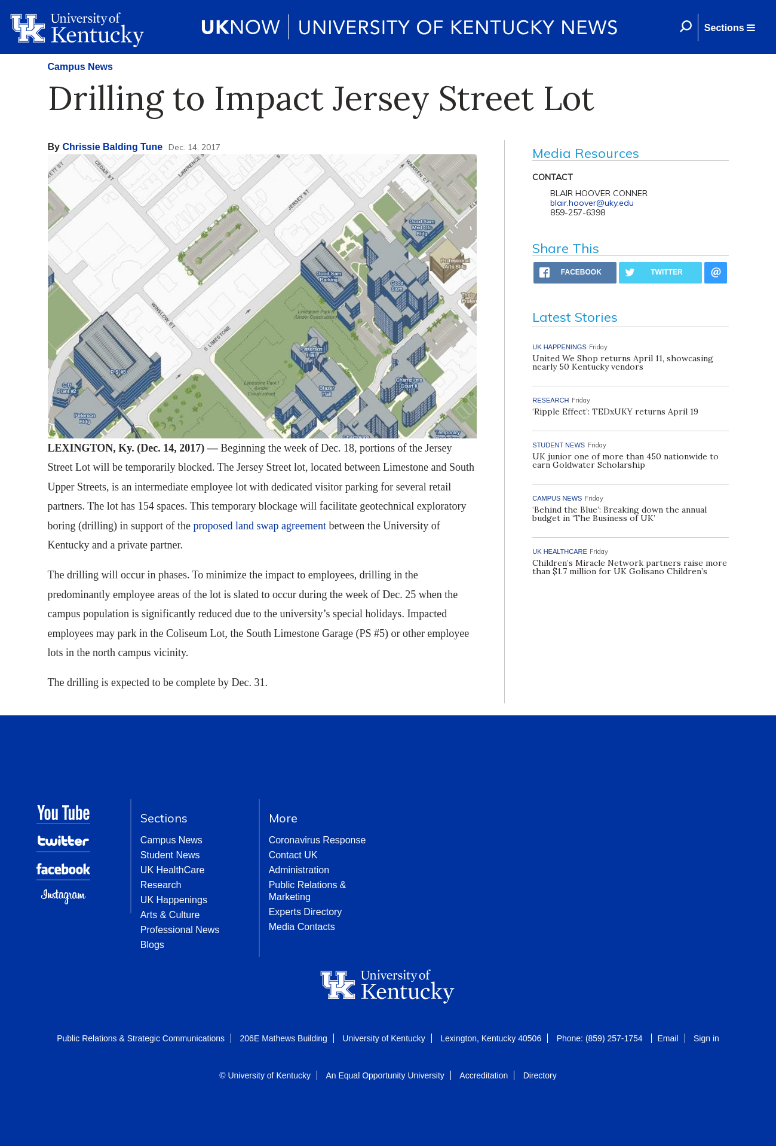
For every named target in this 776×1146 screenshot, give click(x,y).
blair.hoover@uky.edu (592, 202)
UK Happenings (173, 900)
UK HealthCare (172, 870)
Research (160, 885)
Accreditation (483, 1075)
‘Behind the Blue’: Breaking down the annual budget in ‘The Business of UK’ (619, 513)
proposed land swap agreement (259, 526)
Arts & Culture (170, 915)
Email (668, 1038)
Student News (170, 855)
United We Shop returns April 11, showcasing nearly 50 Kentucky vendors (622, 362)
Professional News (180, 930)
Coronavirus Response (317, 840)
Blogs (152, 945)
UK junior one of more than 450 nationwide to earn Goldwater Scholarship (625, 460)
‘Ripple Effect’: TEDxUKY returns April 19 (615, 411)
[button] (729, 27)
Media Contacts (302, 927)
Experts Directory (305, 912)
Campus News (80, 67)
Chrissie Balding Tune (112, 147)
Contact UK (293, 855)
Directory (540, 1075)
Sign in (706, 1038)
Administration (299, 870)
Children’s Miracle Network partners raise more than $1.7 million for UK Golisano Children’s (629, 567)
